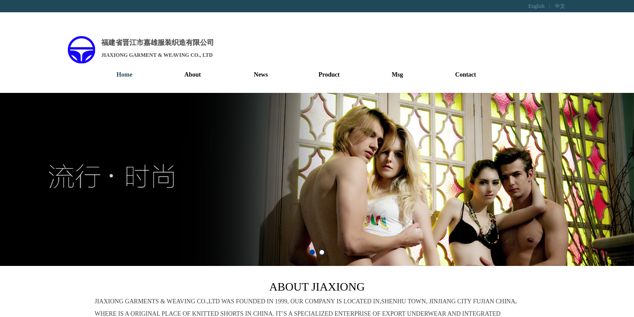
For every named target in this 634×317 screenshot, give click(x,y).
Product (329, 74)
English (536, 6)
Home (125, 74)
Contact (465, 74)
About (192, 74)
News (261, 74)
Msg (397, 74)
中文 (560, 6)
